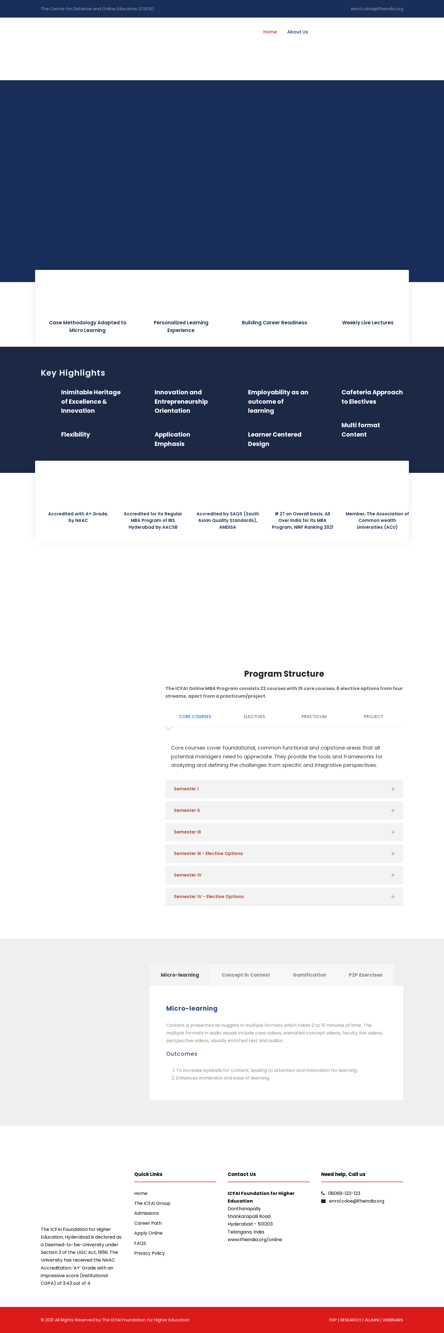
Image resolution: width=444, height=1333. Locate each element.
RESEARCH (350, 1320)
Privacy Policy (149, 1253)
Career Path (148, 1223)
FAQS (140, 1243)
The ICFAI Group (152, 1203)
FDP (333, 1320)
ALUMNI (372, 1320)
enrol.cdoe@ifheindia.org (377, 9)
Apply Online (148, 1233)
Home (270, 32)
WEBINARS (393, 1320)
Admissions (146, 1213)
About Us (297, 32)
